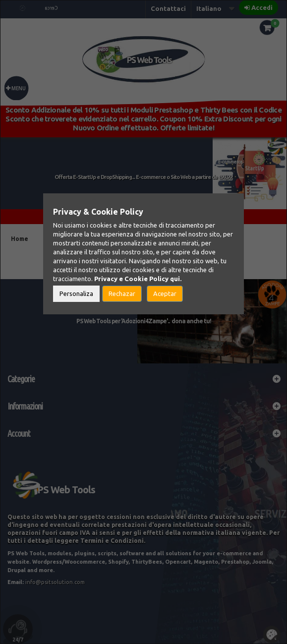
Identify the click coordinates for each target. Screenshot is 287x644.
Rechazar (122, 293)
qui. (175, 278)
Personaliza (76, 293)
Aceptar (164, 293)
